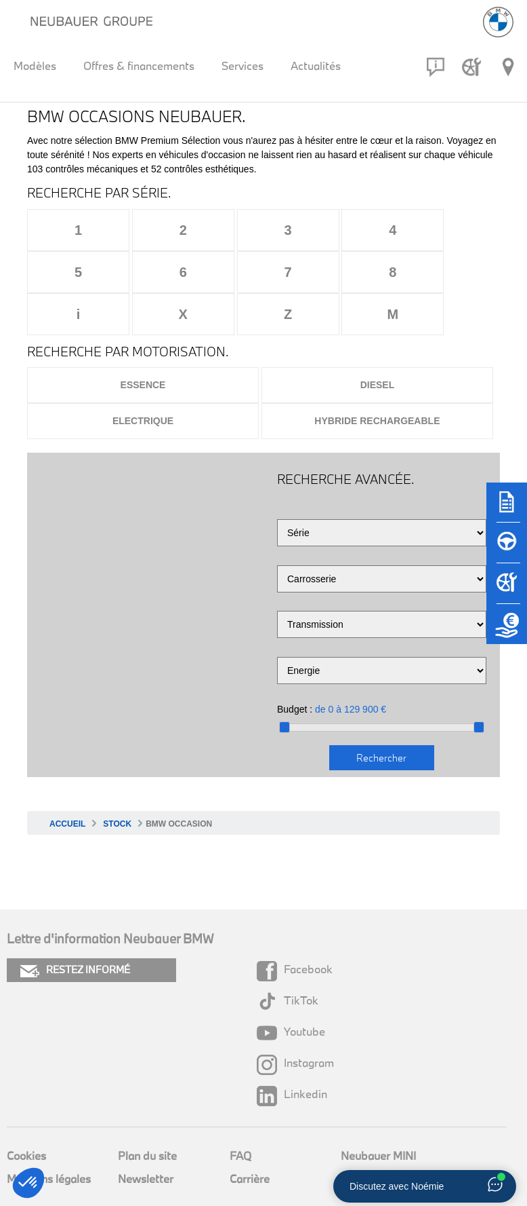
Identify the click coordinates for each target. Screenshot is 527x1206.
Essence (143, 342)
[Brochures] (506, 508)
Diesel (377, 342)
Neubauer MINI (378, 1113)
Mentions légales (49, 1136)
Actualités (316, 65)
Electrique (142, 378)
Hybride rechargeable (377, 378)
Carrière (250, 1136)
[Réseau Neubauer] (508, 67)
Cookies (26, 1113)
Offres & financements (138, 65)
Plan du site (147, 1113)
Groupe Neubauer (385, 1136)
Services (243, 65)
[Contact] (435, 67)
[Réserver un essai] (506, 549)
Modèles (35, 65)
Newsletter (145, 1136)
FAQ (240, 1113)
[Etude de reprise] (506, 630)
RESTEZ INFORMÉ (75, 928)
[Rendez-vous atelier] (471, 67)
